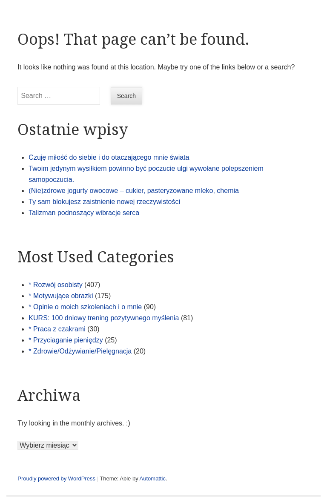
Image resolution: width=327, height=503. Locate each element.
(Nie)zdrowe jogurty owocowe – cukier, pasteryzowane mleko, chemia (134, 190)
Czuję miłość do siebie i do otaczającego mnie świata (109, 157)
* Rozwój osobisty (55, 284)
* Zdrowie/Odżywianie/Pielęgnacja (80, 351)
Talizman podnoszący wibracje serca (84, 212)
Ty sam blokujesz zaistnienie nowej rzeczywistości (104, 201)
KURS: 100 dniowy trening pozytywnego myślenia (104, 318)
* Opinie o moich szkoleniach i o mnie (85, 306)
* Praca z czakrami (57, 329)
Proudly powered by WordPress (56, 478)
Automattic (153, 478)
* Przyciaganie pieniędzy (66, 340)
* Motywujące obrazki (61, 295)
